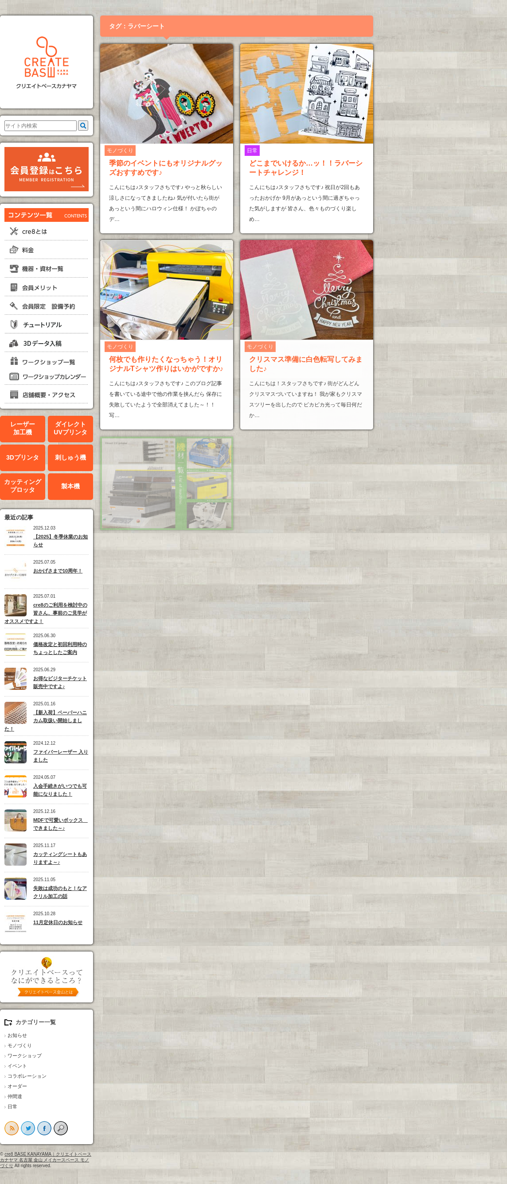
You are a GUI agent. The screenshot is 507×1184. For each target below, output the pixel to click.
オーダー (82, 1086)
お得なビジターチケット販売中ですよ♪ (125, 682)
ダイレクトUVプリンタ (135, 428)
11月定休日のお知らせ (123, 922)
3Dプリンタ (87, 457)
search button (126, 1128)
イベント (82, 1065)
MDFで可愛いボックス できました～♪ (125, 824)
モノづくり (85, 1045)
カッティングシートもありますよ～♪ (125, 858)
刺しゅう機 (135, 457)
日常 (77, 1106)
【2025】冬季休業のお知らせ (125, 541)
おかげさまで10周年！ (123, 570)
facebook (109, 1128)
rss (77, 1128)
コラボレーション (92, 1076)
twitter (93, 1128)
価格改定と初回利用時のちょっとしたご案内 (125, 648)
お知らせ (82, 1035)
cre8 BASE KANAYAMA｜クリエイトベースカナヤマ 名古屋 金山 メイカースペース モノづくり (110, 1160)
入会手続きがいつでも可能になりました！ (125, 790)
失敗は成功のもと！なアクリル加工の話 (125, 892)
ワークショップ (90, 1055)
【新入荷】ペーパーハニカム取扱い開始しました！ (111, 720)
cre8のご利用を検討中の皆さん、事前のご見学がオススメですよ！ (111, 613)
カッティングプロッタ (87, 486)
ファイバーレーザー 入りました (125, 756)
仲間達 (80, 1096)
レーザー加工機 (87, 428)
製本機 (135, 486)
